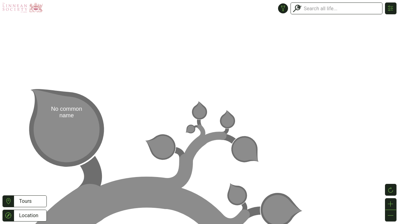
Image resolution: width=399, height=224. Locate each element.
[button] (8, 201)
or (199, 112)
